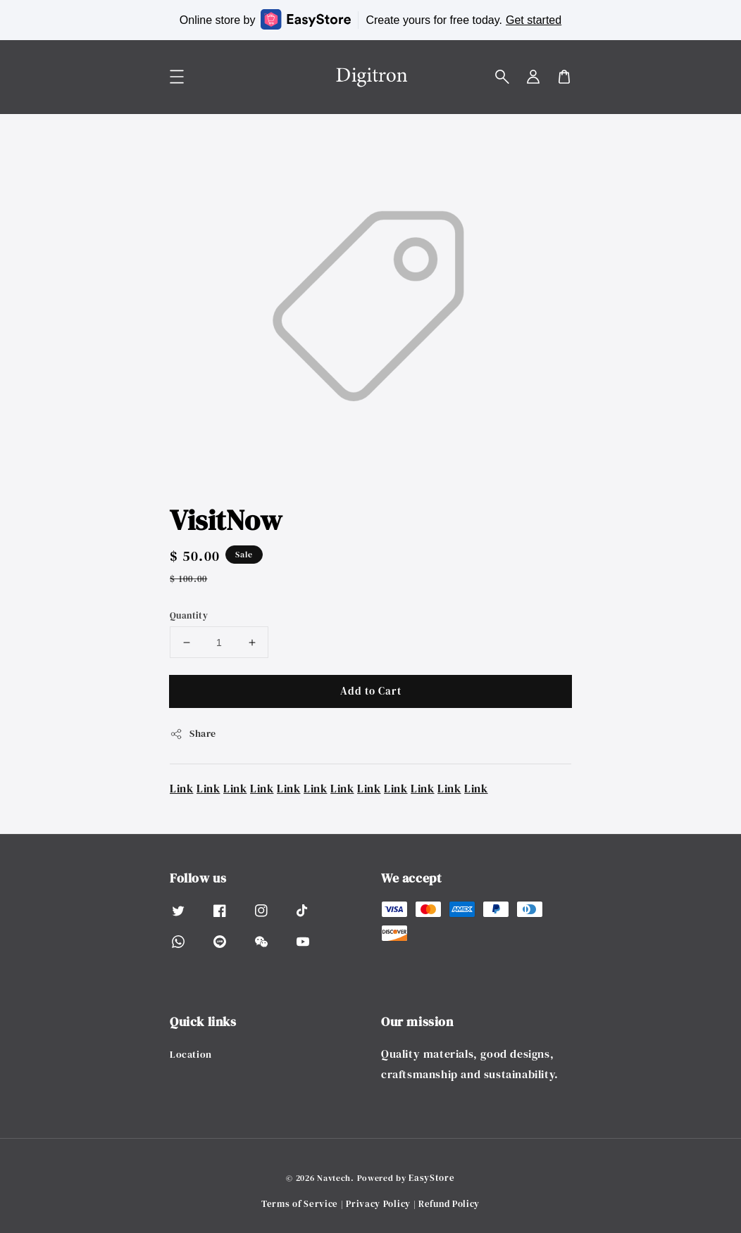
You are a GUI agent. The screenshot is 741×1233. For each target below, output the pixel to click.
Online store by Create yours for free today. (370, 19)
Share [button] (193, 733)
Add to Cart (370, 690)
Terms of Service (299, 1204)
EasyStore (431, 1178)
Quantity (189, 615)
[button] (502, 77)
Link (181, 788)
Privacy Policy (378, 1204)
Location (191, 1054)
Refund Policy (449, 1204)
